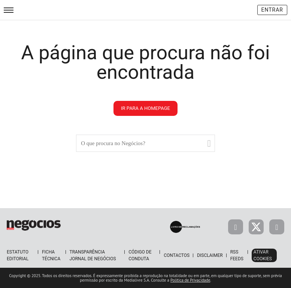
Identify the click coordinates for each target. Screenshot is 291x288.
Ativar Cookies (263, 255)
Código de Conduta (139, 255)
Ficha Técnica (51, 255)
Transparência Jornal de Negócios (93, 255)
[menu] (8, 10)
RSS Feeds (236, 255)
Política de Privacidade (190, 280)
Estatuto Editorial (17, 255)
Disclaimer (209, 255)
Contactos (177, 255)
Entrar (272, 10)
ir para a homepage (145, 108)
